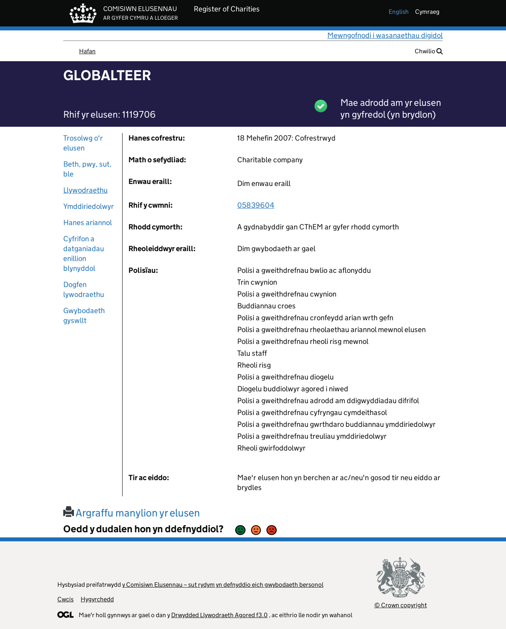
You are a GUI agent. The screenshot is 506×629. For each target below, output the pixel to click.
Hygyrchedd (97, 599)
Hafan (87, 51)
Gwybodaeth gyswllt (84, 315)
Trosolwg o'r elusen (83, 142)
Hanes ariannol (87, 222)
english (399, 11)
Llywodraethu (85, 190)
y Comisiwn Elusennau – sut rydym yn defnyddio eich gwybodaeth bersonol (222, 584)
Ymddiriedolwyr (88, 206)
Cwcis (65, 599)
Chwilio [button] (429, 51)
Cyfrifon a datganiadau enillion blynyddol (83, 253)
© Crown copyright (400, 605)
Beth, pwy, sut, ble (87, 169)
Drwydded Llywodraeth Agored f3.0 (219, 615)
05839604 (255, 205)
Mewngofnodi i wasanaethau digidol (385, 35)
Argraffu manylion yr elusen (131, 512)
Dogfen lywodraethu (83, 289)
